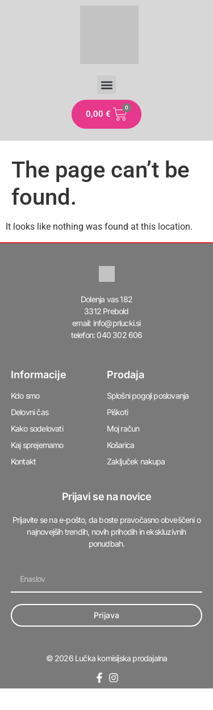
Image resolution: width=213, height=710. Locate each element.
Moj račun (123, 428)
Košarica (121, 445)
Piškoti (117, 412)
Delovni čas (29, 412)
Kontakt (23, 461)
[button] (106, 84)
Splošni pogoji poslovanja (148, 395)
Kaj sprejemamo (37, 445)
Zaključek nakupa (136, 461)
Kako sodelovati (37, 428)
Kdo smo (25, 395)
